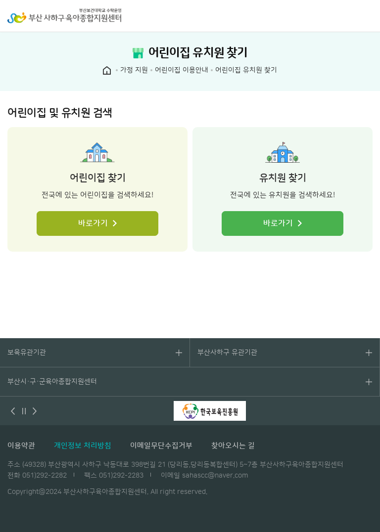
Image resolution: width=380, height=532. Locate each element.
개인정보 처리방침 (82, 446)
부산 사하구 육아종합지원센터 (64, 16)
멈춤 (23, 410)
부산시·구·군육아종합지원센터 (52, 382)
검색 (348, 16)
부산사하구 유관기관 (227, 352)
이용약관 (21, 446)
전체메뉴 (368, 16)
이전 (12, 410)
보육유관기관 (26, 352)
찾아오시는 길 (233, 446)
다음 (34, 410)
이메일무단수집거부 (161, 446)
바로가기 (93, 223)
